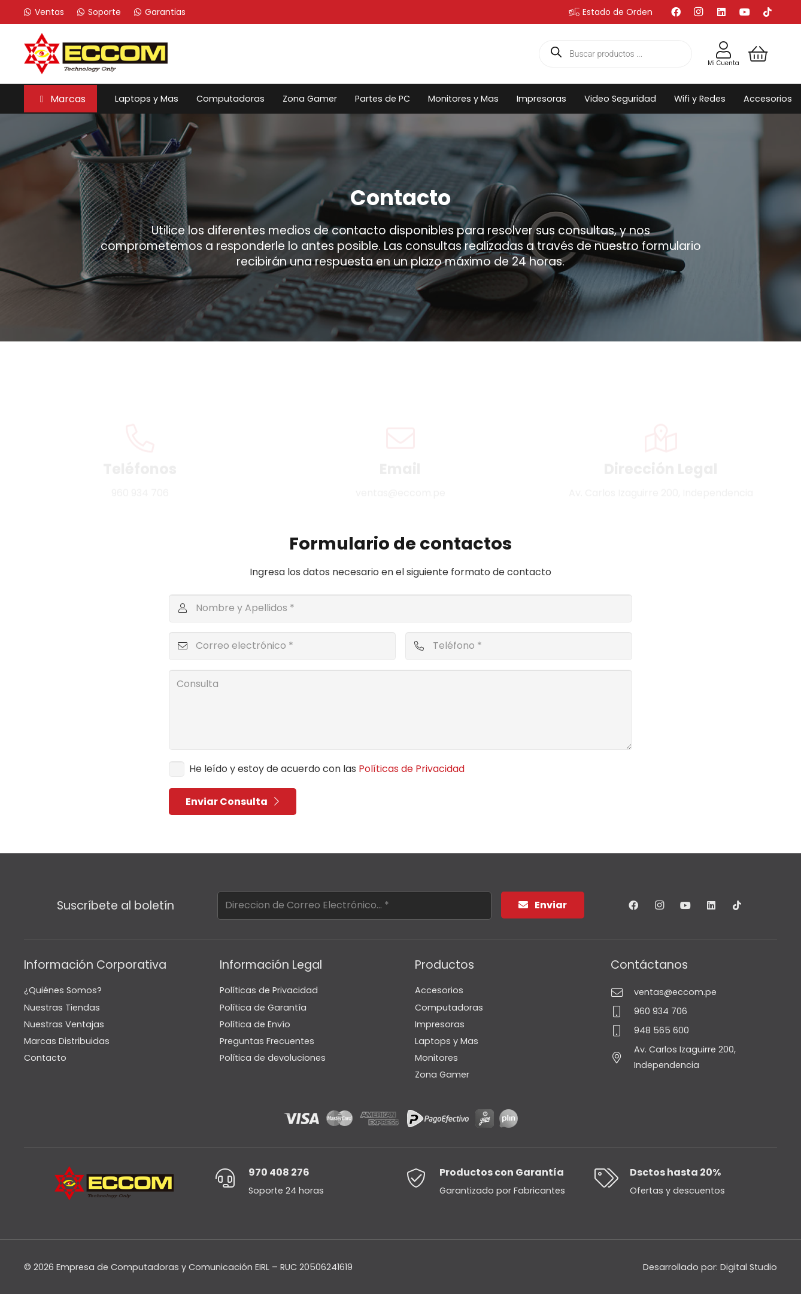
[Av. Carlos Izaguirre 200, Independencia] (623, 1057)
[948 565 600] (623, 1030)
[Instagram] (698, 12)
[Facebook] (675, 12)
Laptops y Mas (446, 1041)
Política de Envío (255, 1024)
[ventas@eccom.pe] (623, 992)
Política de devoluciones (273, 1058)
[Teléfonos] (140, 394)
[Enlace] (723, 50)
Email (400, 425)
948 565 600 (661, 1030)
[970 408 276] (232, 1178)
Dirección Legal (661, 425)
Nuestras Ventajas (64, 1024)
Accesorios (439, 990)
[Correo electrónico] (282, 646)
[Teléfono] (518, 646)
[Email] (400, 394)
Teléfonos (140, 425)
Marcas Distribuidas (67, 1041)
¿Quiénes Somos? (63, 990)
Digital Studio (748, 1267)
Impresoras (440, 1024)
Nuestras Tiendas (62, 1008)
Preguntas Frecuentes (267, 1041)
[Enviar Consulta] (233, 801)
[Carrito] (758, 54)
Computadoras (449, 1008)
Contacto (45, 1058)
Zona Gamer (442, 1075)
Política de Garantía (263, 1008)
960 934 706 (660, 1011)
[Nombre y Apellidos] (401, 608)
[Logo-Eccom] (96, 54)
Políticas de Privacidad (412, 769)
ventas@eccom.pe (675, 992)
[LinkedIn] (721, 12)
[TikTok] (767, 12)
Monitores (436, 1058)
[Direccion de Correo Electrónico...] (354, 906)
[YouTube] (744, 12)
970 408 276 (279, 1172)
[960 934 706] (623, 1011)
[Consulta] (401, 710)
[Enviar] (542, 905)
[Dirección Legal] (661, 394)
